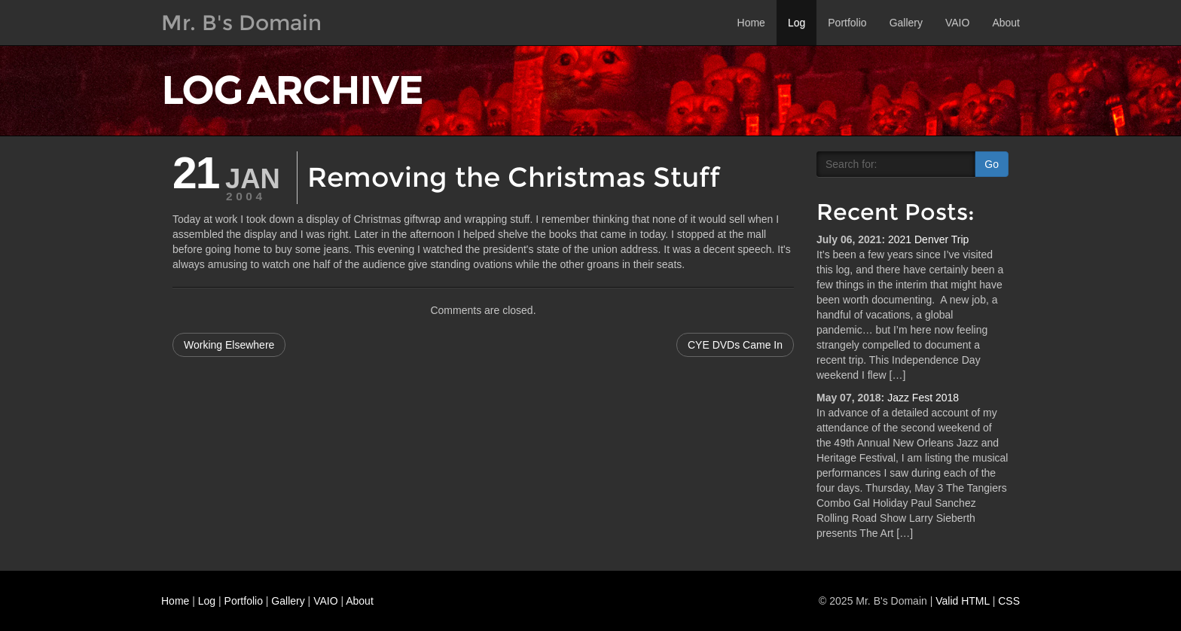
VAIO (957, 23)
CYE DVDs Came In (735, 345)
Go (991, 164)
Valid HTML (962, 601)
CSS (1009, 601)
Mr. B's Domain (241, 22)
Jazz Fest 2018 (923, 398)
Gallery (906, 23)
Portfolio (847, 23)
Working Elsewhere (229, 345)
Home (751, 23)
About (1006, 23)
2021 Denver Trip (928, 239)
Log (796, 23)
